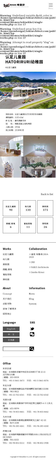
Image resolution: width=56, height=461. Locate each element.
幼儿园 (6, 259)
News (32, 293)
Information (37, 288)
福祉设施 (7, 274)
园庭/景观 (7, 269)
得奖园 (6, 279)
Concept (7, 293)
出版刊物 (7, 303)
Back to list (47, 194)
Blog (31, 298)
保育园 (6, 264)
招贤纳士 (7, 313)
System (32, 303)
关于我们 (7, 298)
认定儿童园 (8, 254)
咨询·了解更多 (9, 308)
